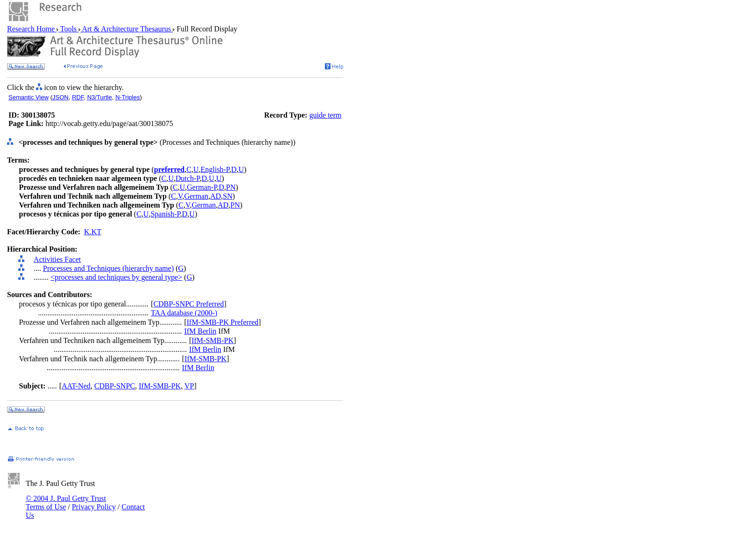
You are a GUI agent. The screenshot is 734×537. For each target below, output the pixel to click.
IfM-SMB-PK (212, 340)
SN (227, 196)
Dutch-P (188, 178)
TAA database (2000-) (184, 313)
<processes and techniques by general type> (117, 277)
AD (215, 196)
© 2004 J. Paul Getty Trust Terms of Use (66, 502)
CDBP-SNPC (114, 386)
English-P (214, 169)
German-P (202, 187)
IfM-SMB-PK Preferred (222, 322)
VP (189, 386)
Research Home (32, 29)
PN (230, 187)
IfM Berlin (200, 331)
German (196, 196)
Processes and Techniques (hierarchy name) (108, 268)
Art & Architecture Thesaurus (127, 29)
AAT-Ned (76, 386)
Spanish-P (165, 214)
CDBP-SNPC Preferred (189, 304)
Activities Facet (57, 259)
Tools (69, 29)
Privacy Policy (94, 507)
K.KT (93, 232)
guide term (325, 115)
